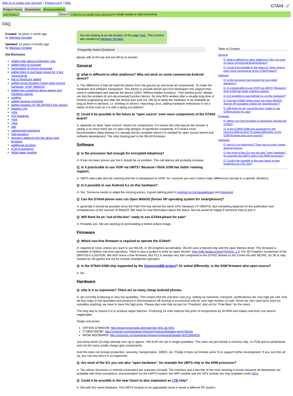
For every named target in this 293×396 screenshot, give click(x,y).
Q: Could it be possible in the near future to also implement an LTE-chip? (251, 162)
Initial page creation (24, 152)
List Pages (10, 14)
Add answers (19, 134)
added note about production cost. (33, 61)
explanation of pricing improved (31, 68)
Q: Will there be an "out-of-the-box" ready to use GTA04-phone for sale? (251, 110)
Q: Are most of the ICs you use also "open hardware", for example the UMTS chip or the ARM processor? (255, 154)
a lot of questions (22, 148)
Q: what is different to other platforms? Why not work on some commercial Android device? (254, 61)
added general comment (27, 101)
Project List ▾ (53, 3)
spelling (16, 97)
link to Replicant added (26, 79)
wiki (13, 127)
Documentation (54, 9)
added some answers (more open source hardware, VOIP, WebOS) (38, 84)
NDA (255, 373)
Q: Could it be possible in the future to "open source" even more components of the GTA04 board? (254, 69)
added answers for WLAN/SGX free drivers (39, 105)
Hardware (224, 139)
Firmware (223, 116)
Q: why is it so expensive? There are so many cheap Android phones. (254, 146)
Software (223, 75)
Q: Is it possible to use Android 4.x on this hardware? (254, 95)
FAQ (143, 35)
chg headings (20, 116)
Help (68, 3)
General (223, 54)
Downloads (33, 9)
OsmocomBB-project (160, 266)
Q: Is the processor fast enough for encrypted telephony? (250, 81)
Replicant (226, 192)
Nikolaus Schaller (111, 39)
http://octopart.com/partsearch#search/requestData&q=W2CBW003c (155, 335)
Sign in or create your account (22, 3)
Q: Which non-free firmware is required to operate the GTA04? (254, 122)
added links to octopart (26, 64)
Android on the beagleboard (195, 192)
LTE (175, 380)
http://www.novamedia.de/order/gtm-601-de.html (142, 328)
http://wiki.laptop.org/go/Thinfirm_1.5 (216, 251)
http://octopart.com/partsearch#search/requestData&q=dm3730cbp (149, 331)
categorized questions (25, 130)
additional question (23, 145)
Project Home (12, 9)
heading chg (19, 108)
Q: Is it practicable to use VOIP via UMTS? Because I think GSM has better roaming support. (254, 89)
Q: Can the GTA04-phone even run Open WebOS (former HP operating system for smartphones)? (252, 102)
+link (14, 112)
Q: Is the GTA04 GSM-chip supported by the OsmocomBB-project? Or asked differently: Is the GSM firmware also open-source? (252, 132)
